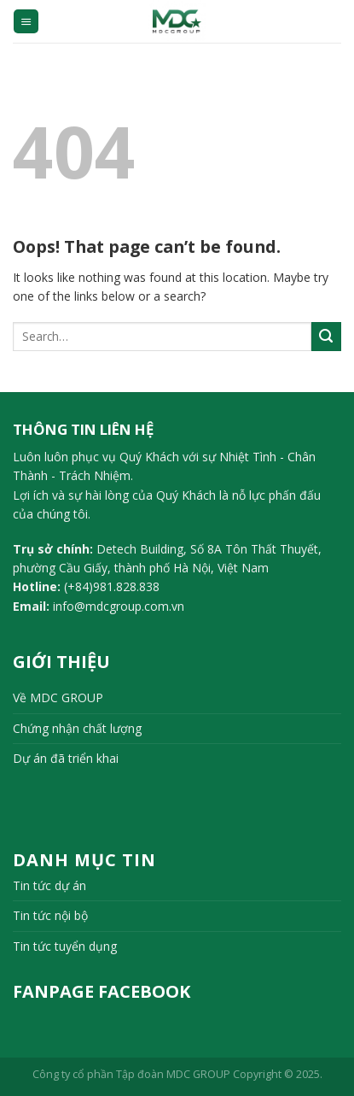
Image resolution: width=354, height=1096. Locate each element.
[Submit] (326, 337)
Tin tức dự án (49, 885)
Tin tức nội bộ (50, 915)
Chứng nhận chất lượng (77, 728)
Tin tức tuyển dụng (65, 946)
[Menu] (26, 21)
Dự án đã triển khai (66, 758)
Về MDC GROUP (58, 697)
